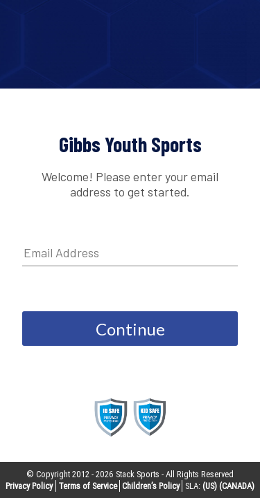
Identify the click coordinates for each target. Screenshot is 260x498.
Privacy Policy (29, 486)
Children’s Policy (151, 486)
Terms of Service (87, 486)
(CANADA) (236, 486)
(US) (209, 486)
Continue (130, 329)
